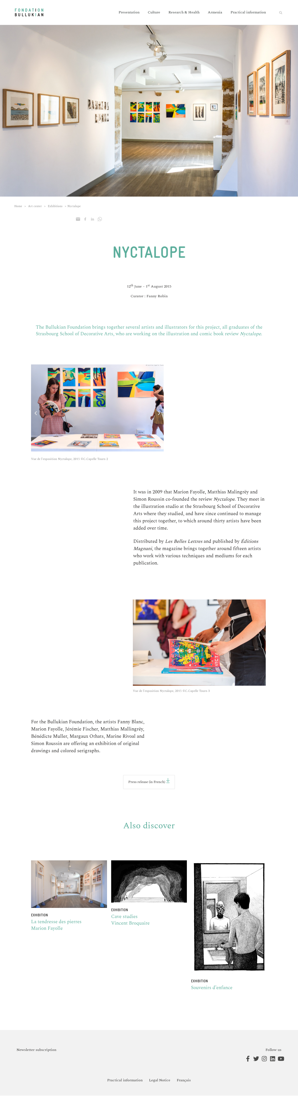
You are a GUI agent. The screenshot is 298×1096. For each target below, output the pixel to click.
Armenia (215, 12)
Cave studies (124, 917)
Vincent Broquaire (130, 924)
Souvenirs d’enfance (211, 988)
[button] (281, 13)
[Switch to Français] (184, 1081)
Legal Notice (159, 1080)
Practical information (248, 12)
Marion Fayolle (47, 928)
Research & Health (183, 12)
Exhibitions (55, 206)
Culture (154, 12)
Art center (35, 206)
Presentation (129, 12)
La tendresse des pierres (57, 922)
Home (18, 206)
